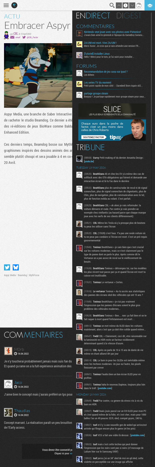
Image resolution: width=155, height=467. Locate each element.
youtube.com (104, 388)
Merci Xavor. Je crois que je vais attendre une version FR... (112, 45)
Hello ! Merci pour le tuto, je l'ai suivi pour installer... (109, 56)
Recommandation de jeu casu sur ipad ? (106, 71)
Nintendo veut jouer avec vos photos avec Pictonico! (112, 32)
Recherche (112, 5)
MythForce (34, 275)
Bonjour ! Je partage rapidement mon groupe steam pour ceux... (115, 96)
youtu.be (89, 161)
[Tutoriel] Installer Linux (97, 53)
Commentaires (95, 26)
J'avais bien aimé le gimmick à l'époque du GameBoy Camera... (114, 35)
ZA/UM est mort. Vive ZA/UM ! (100, 42)
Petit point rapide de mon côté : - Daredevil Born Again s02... (113, 85)
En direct (93, 16)
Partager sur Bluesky (16, 267)
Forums (86, 66)
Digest (129, 16)
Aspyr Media (10, 275)
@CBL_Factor (32, 37)
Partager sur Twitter (7, 267)
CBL (15, 33)
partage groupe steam (96, 93)
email (18, 37)
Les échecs (89, 74)
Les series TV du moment (97, 82)
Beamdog (22, 275)
